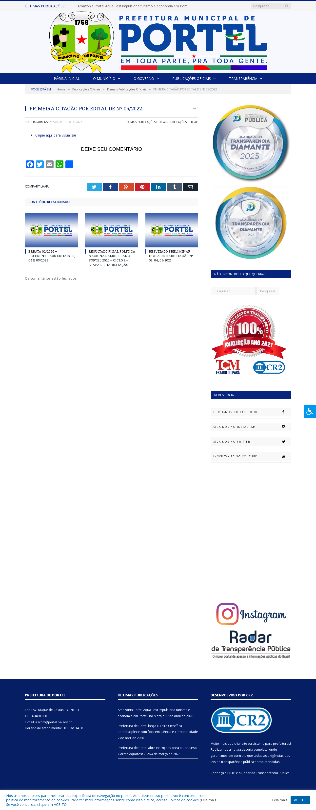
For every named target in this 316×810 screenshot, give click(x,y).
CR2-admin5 (39, 122)
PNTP (231, 773)
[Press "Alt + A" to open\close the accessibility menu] (310, 411)
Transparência (243, 78)
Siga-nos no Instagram (252, 427)
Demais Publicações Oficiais (147, 122)
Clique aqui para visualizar (55, 135)
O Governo (144, 78)
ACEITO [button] (300, 799)
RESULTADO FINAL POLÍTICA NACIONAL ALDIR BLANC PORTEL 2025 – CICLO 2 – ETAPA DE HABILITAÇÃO (112, 258)
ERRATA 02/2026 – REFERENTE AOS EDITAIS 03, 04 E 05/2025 (51, 255)
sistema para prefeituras (271, 743)
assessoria (244, 749)
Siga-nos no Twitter (252, 441)
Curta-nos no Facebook (252, 412)
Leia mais (208, 799)
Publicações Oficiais (191, 78)
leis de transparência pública (232, 761)
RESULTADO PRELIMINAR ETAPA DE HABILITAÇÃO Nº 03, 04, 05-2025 (171, 255)
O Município (104, 78)
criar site (240, 743)
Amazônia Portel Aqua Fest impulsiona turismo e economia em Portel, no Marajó (134, 6)
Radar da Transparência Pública (265, 773)
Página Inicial (67, 78)
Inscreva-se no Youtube (252, 456)
